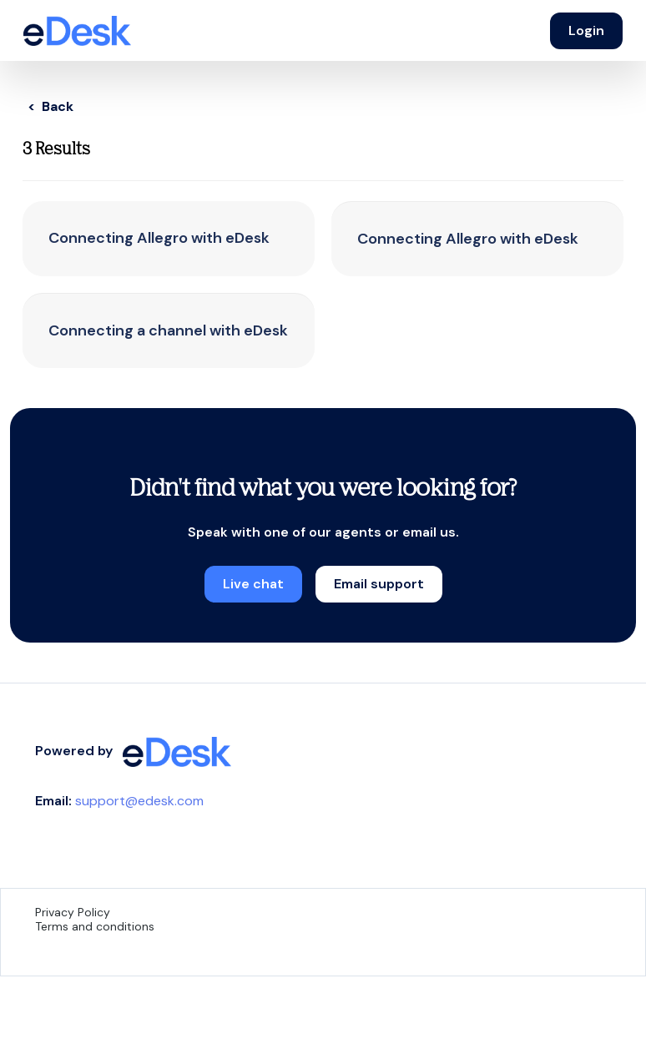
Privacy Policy (72, 912)
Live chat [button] (253, 584)
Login (586, 30)
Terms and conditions (94, 926)
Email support (379, 584)
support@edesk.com (139, 800)
